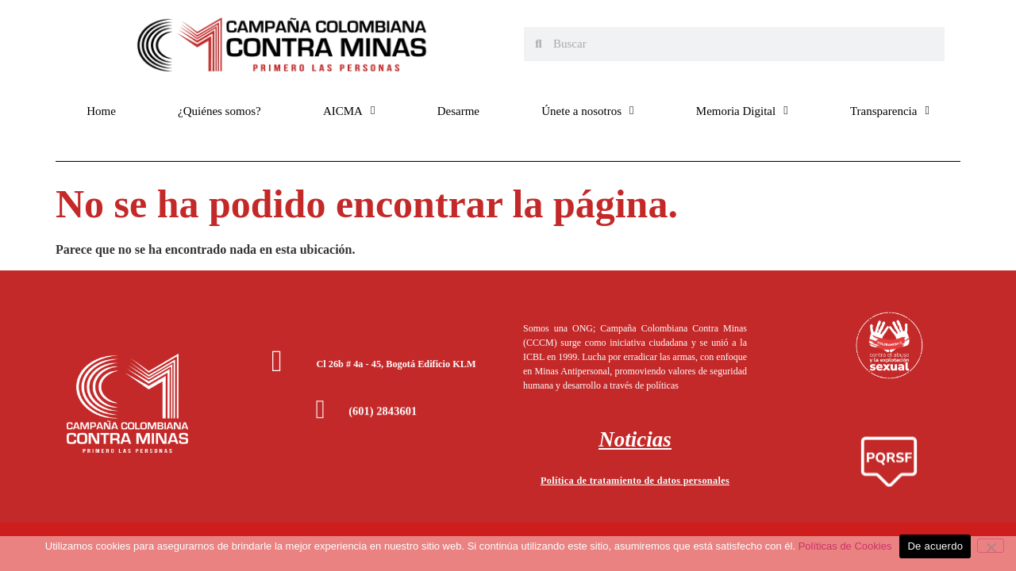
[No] (990, 545)
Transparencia (889, 111)
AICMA (349, 111)
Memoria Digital (742, 111)
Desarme (458, 111)
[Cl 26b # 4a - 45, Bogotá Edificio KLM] (277, 361)
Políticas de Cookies (845, 546)
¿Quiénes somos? (219, 111)
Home (101, 111)
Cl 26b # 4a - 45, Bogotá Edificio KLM (395, 364)
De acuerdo (935, 546)
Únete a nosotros (587, 111)
